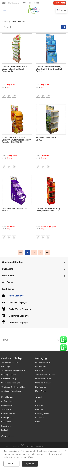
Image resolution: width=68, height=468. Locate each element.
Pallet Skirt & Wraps (9, 379)
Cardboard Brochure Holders (13, 387)
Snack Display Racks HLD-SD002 (48, 138)
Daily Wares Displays (20, 309)
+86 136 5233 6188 (32, 3)
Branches (39, 405)
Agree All (30, 464)
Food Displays (18, 21)
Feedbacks (39, 418)
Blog (37, 401)
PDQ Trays (5, 366)
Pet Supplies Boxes (43, 362)
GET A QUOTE (59, 3)
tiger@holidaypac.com (12, 3)
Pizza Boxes (6, 426)
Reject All (11, 464)
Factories (39, 409)
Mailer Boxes (40, 391)
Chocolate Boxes (8, 413)
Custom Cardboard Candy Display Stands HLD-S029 (48, 209)
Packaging (7, 268)
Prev (20, 253)
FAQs (37, 422)
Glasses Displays (18, 302)
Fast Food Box (7, 405)
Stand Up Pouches (43, 383)
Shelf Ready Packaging (10, 383)
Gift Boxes (7, 282)
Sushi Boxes (6, 409)
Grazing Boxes (7, 418)
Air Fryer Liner (7, 401)
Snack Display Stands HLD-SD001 (14, 209)
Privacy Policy (12, 446)
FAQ (6, 338)
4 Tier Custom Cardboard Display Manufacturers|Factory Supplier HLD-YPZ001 (16, 139)
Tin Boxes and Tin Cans (45, 375)
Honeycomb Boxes (43, 379)
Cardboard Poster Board (11, 391)
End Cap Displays (8, 375)
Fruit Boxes (8, 289)
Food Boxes (8, 275)
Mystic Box (39, 370)
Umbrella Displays (18, 322)
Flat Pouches (40, 387)
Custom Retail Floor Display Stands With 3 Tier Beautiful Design (49, 69)
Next (47, 253)
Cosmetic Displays (19, 315)
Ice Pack (4, 430)
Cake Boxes (6, 422)
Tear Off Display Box (9, 362)
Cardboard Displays (12, 262)
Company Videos (42, 413)
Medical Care (40, 366)
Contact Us (7, 436)
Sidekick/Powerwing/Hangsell (13, 370)
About (38, 397)
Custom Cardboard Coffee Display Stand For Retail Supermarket (14, 69)
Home (5, 21)
